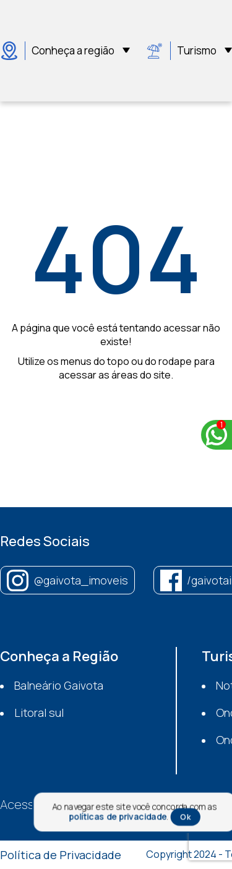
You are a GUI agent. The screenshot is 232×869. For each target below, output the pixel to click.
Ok (185, 817)
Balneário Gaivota (58, 685)
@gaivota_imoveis (80, 580)
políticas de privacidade (117, 817)
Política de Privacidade (60, 854)
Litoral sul (39, 712)
